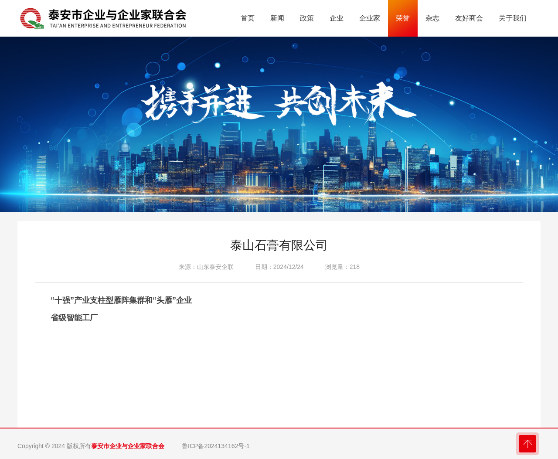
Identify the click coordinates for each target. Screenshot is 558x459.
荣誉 (403, 18)
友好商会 (469, 18)
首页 (248, 18)
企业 (337, 18)
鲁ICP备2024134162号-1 (216, 445)
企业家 (369, 18)
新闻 (277, 18)
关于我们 (513, 18)
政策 (307, 18)
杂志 (432, 18)
